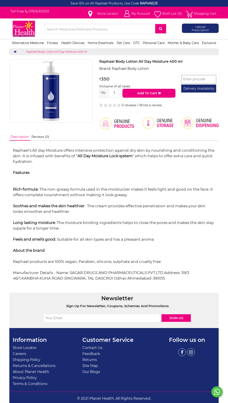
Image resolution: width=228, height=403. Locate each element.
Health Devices (73, 43)
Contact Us (92, 348)
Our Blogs (91, 372)
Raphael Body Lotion (130, 68)
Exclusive (209, 43)
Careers (19, 354)
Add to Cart (149, 93)
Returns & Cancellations (34, 366)
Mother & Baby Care (183, 43)
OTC (136, 43)
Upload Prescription (200, 28)
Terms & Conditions (30, 384)
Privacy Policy (25, 378)
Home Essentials (101, 43)
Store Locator (25, 348)
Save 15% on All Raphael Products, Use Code (105, 3)
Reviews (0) (40, 137)
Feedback (91, 354)
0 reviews (129, 105)
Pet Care (123, 43)
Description (19, 137)
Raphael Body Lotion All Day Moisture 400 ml (56, 51)
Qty (103, 92)
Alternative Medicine (28, 43)
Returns (89, 360)
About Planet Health (31, 372)
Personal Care (154, 43)
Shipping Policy (26, 360)
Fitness (52, 43)
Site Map (90, 366)
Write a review (150, 105)
